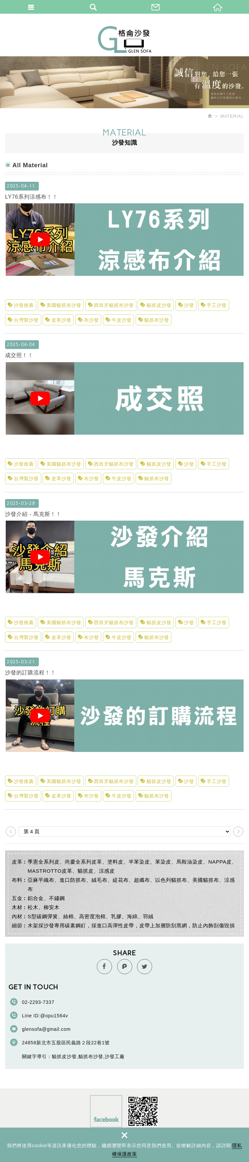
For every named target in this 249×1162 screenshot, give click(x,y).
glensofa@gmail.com (46, 1029)
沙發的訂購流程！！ (124, 719)
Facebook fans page (106, 1111)
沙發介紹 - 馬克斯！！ (124, 561)
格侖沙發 (124, 39)
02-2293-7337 (38, 1002)
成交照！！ (124, 402)
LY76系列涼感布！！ (124, 243)
